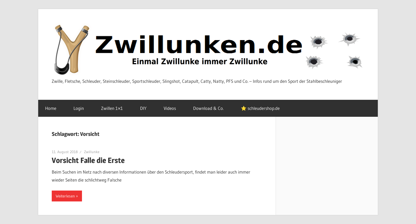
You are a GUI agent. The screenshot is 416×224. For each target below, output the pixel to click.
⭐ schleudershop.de (260, 108)
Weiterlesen (65, 196)
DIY (146, 108)
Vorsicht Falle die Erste (88, 160)
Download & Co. (211, 108)
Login (81, 108)
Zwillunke (91, 151)
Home (53, 108)
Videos (173, 108)
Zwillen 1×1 (115, 108)
